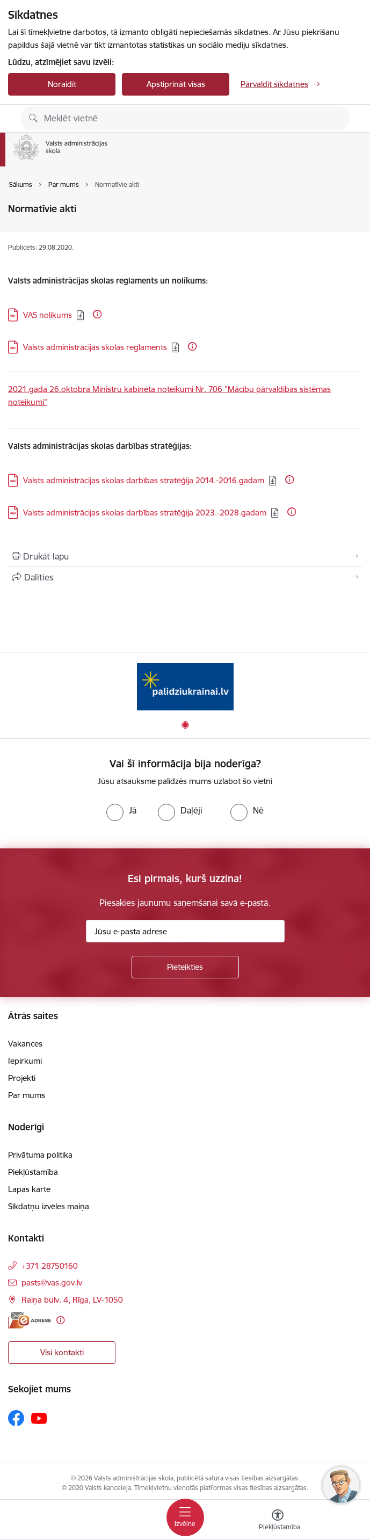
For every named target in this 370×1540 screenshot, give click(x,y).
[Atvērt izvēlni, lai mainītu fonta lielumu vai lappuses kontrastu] (277, 1521)
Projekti (21, 1078)
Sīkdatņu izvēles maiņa (48, 1206)
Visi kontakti (62, 1352)
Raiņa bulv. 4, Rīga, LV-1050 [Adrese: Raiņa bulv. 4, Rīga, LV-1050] (72, 1300)
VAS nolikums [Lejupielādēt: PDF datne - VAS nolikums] (47, 315)
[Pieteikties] (185, 967)
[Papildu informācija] (97, 314)
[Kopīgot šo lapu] (185, 577)
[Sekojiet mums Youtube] (39, 1417)
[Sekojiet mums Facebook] (16, 1418)
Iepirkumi (25, 1061)
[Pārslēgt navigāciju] (185, 1517)
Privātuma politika (40, 1155)
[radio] (121, 810)
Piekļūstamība (33, 1172)
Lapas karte (29, 1189)
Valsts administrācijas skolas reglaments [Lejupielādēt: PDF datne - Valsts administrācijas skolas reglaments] (95, 347)
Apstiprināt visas (176, 84)
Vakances (25, 1043)
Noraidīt (62, 84)
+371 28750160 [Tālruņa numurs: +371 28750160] (49, 1266)
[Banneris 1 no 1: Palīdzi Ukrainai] (185, 686)
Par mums (26, 1095)
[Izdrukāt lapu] (185, 556)
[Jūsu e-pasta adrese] (185, 931)
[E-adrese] (29, 1320)
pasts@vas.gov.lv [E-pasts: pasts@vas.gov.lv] (51, 1282)
